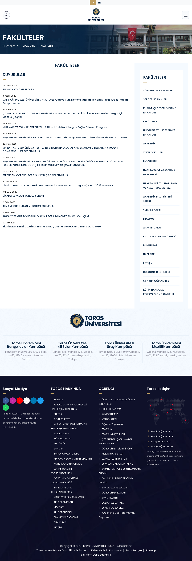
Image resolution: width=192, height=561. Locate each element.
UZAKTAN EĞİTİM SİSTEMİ (113, 458)
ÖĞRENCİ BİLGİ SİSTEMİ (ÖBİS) (116, 448)
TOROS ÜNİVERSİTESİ (94, 546)
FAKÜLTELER (150, 121)
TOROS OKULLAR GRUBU (65, 453)
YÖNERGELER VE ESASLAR (158, 90)
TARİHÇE (57, 399)
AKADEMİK (149, 143)
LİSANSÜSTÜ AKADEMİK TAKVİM (116, 463)
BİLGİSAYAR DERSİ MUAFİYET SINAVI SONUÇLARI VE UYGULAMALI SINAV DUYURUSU (52, 226)
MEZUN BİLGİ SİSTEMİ (111, 453)
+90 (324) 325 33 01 (162, 436)
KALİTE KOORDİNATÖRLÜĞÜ (160, 236)
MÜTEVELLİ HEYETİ (61, 438)
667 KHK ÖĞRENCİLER (156, 281)
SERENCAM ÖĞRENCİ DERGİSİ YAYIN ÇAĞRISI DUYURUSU (36, 175)
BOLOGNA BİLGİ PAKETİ (157, 272)
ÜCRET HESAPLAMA (110, 409)
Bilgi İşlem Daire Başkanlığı (96, 554)
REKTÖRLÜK (58, 443)
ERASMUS (148, 218)
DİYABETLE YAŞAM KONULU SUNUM (23, 195)
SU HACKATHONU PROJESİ (18, 89)
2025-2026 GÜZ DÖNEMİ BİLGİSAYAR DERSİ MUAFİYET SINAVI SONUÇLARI (46, 216)
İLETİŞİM (148, 263)
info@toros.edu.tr (161, 441)
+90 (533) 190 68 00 (162, 446)
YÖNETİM (57, 448)
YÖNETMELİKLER (108, 497)
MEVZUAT (57, 507)
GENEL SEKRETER (60, 419)
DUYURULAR (150, 245)
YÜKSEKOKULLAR (153, 152)
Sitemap (151, 550)
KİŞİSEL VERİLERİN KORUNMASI (67, 497)
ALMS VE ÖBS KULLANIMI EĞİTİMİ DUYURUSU (29, 206)
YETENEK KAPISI (152, 210)
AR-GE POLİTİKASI (61, 512)
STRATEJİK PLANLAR (155, 99)
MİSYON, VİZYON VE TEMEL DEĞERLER (71, 458)
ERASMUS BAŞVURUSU (112, 434)
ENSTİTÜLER (150, 161)
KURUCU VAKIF (60, 433)
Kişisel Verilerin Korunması (106, 550)
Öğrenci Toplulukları (111, 424)
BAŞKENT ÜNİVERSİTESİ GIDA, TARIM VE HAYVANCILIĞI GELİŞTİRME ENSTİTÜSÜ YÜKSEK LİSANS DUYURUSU (65, 137)
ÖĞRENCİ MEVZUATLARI (112, 492)
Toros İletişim (134, 550)
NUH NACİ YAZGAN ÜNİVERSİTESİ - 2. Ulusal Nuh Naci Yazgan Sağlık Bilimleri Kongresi (55, 127)
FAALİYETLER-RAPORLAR (64, 517)
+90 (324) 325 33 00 (162, 431)
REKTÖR (56, 414)
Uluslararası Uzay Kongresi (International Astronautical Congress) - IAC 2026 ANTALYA (58, 185)
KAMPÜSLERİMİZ (108, 414)
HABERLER (149, 254)
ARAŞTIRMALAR (152, 227)
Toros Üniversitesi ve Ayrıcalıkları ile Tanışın (61, 550)
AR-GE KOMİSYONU (62, 502)
